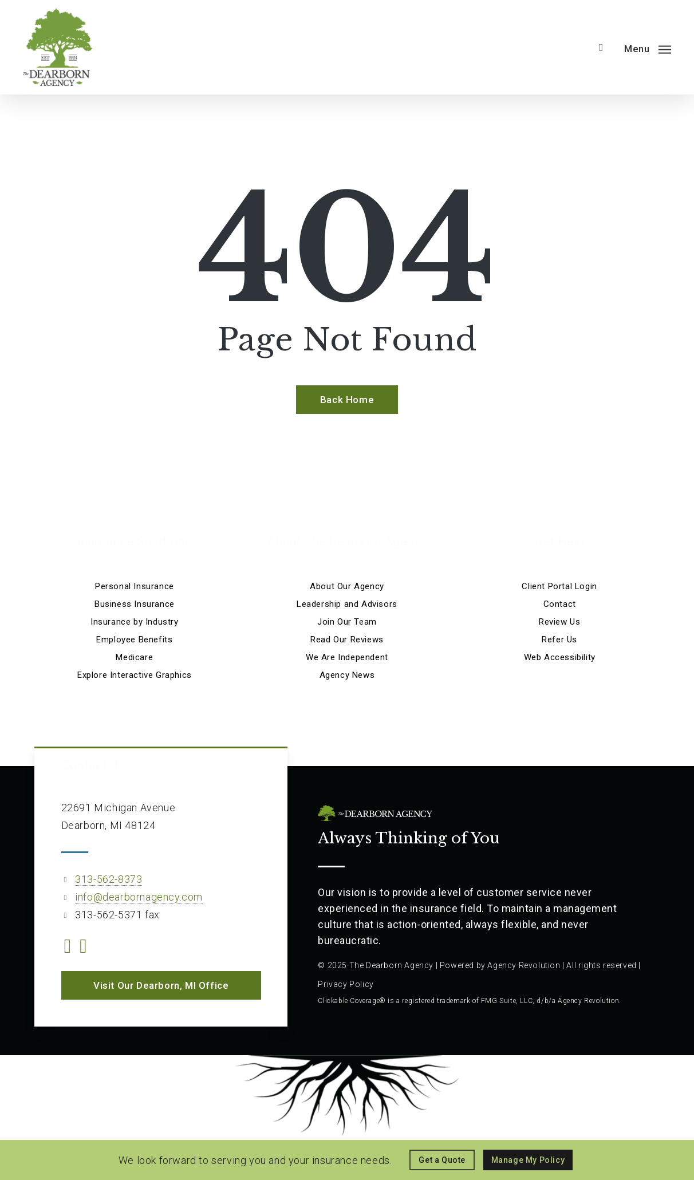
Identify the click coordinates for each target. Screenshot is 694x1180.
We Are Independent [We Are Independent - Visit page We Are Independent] (347, 657)
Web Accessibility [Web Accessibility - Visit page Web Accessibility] (560, 657)
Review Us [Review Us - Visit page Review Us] (559, 622)
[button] (647, 48)
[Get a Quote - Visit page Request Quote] (442, 1160)
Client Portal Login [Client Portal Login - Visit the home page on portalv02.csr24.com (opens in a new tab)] (559, 586)
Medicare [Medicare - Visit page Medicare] (134, 657)
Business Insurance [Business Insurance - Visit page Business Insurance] (134, 604)
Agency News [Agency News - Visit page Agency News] (347, 675)
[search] (601, 47)
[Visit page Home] (57, 47)
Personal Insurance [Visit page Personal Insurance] (134, 586)
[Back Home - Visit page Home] (347, 399)
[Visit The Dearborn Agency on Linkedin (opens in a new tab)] (83, 947)
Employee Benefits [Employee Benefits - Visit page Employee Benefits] (134, 639)
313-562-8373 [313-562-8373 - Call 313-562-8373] (108, 879)
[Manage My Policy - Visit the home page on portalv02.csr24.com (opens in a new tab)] (528, 1160)
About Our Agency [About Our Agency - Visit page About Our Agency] (347, 586)
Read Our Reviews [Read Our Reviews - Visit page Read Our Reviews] (347, 639)
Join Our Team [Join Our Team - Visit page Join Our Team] (347, 622)
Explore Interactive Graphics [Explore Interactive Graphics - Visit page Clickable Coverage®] (134, 675)
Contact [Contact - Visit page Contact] (559, 604)
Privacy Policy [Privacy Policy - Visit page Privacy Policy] (345, 984)
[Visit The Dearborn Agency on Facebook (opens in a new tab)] (67, 947)
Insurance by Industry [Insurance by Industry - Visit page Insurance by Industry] (134, 622)
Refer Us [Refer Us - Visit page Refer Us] (559, 639)
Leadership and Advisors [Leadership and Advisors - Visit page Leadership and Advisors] (347, 604)
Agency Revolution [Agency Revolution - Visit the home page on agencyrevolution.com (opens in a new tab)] (523, 965)
